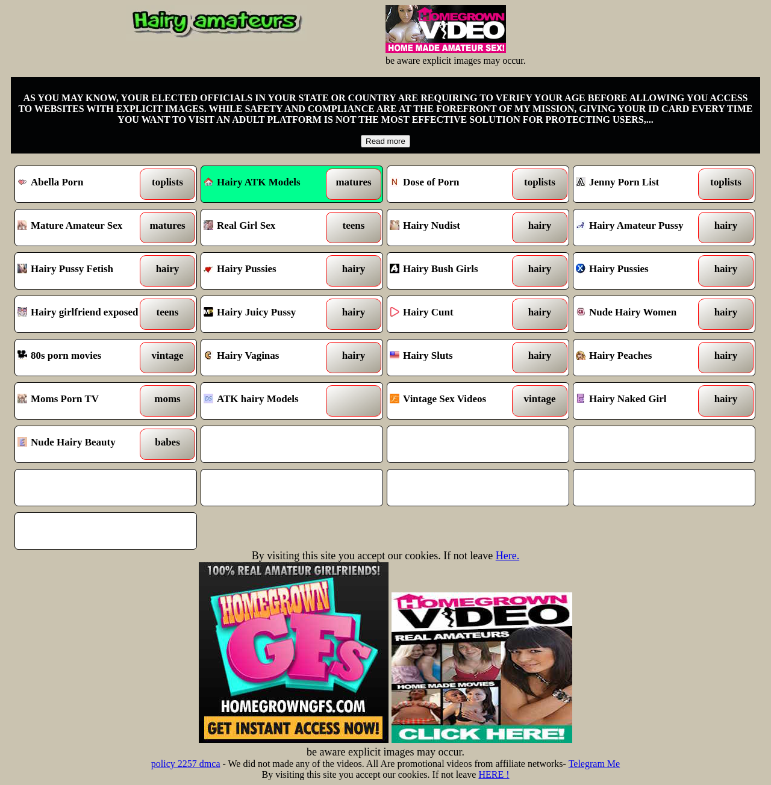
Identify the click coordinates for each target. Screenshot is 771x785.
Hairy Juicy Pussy (269, 314)
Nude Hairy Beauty (82, 444)
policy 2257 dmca (185, 764)
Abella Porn (82, 184)
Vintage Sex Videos (455, 401)
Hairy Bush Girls (455, 271)
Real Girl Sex (269, 227)
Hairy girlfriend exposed (82, 314)
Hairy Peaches (641, 357)
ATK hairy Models (269, 401)
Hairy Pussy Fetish (82, 271)
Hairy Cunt (455, 314)
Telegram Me (594, 764)
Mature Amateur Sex (82, 227)
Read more (385, 141)
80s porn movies (82, 357)
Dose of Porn (455, 184)
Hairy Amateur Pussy (641, 227)
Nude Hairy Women (641, 314)
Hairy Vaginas (269, 357)
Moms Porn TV (82, 401)
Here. (507, 556)
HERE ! (493, 774)
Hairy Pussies (269, 271)
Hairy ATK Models (252, 182)
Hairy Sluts (455, 357)
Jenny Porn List (641, 184)
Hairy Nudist (455, 227)
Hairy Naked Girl (641, 401)
